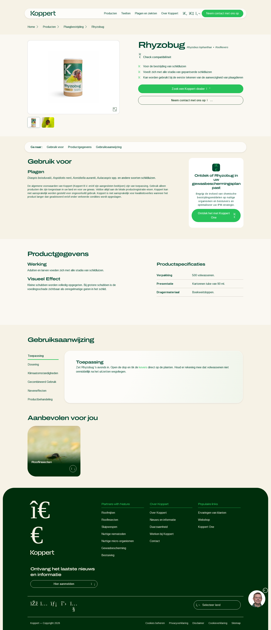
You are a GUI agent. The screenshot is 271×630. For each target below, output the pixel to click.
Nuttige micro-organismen (117, 541)
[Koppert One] (191, 13)
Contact (155, 541)
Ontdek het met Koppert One (217, 215)
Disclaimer (198, 623)
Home (31, 26)
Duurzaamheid (159, 526)
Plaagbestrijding (74, 26)
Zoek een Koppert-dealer (191, 88)
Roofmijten (108, 512)
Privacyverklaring (178, 623)
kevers (143, 367)
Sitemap (236, 623)
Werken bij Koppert (162, 533)
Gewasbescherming (113, 548)
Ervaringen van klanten (212, 512)
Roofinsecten (109, 519)
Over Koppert (169, 13)
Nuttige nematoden (113, 533)
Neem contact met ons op (222, 13)
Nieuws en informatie (163, 519)
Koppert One (206, 526)
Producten (110, 13)
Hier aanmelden (75, 584)
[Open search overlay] (185, 13)
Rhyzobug (97, 26)
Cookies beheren (155, 623)
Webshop (204, 519)
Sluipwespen (109, 526)
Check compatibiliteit (154, 57)
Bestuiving (107, 555)
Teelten (126, 13)
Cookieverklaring (217, 623)
